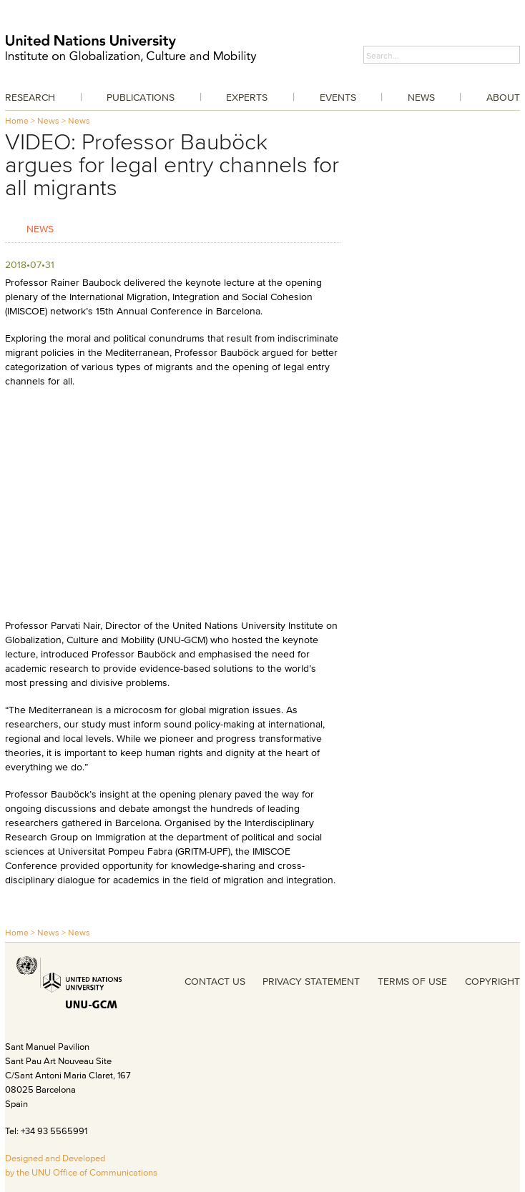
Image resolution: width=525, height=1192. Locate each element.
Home (17, 120)
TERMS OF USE (412, 981)
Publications (141, 97)
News (421, 97)
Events (338, 97)
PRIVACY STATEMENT (311, 981)
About (503, 97)
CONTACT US (215, 981)
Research (30, 97)
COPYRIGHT (492, 981)
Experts (247, 97)
